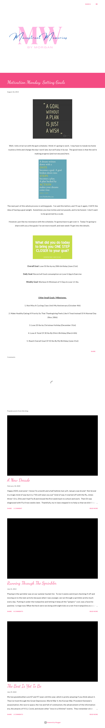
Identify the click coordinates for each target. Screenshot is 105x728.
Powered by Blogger (52, 722)
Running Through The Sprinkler (32, 583)
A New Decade (18, 480)
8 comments (18, 611)
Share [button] (93, 351)
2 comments (18, 714)
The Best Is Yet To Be (24, 686)
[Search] (88, 4)
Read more (94, 508)
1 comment (17, 508)
